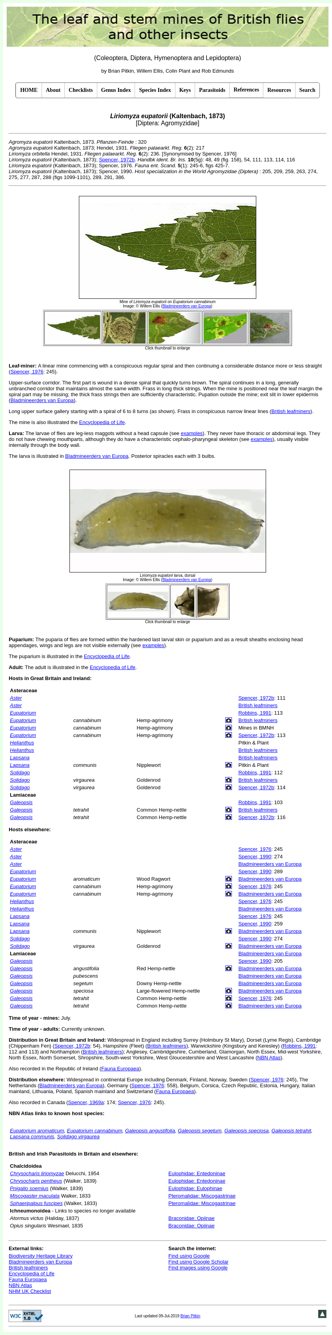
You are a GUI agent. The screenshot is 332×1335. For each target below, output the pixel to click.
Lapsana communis (32, 1136)
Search (307, 90)
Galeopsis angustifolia (150, 1131)
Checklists (81, 90)
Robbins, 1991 (254, 713)
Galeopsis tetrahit (291, 1131)
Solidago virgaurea (78, 1136)
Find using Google (189, 1256)
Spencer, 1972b (117, 160)
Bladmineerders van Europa (42, 400)
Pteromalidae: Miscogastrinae (201, 1196)
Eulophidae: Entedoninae (196, 1173)
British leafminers (290, 411)
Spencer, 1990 (254, 857)
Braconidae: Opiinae (191, 1218)
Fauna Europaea (120, 1069)
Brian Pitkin (191, 1316)
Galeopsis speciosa (246, 1131)
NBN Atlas (269, 1058)
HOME (28, 90)
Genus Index (116, 90)
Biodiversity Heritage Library (41, 1256)
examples (192, 433)
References (246, 90)
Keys (185, 90)
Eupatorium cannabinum (94, 1131)
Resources (279, 90)
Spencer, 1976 (27, 372)
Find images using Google (198, 1268)
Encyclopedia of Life (102, 422)
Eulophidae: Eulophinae (195, 1188)
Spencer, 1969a (86, 1102)
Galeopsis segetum (199, 1131)
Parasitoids (212, 90)
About (53, 90)
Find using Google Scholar (198, 1262)
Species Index (155, 90)
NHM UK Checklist (30, 1291)
